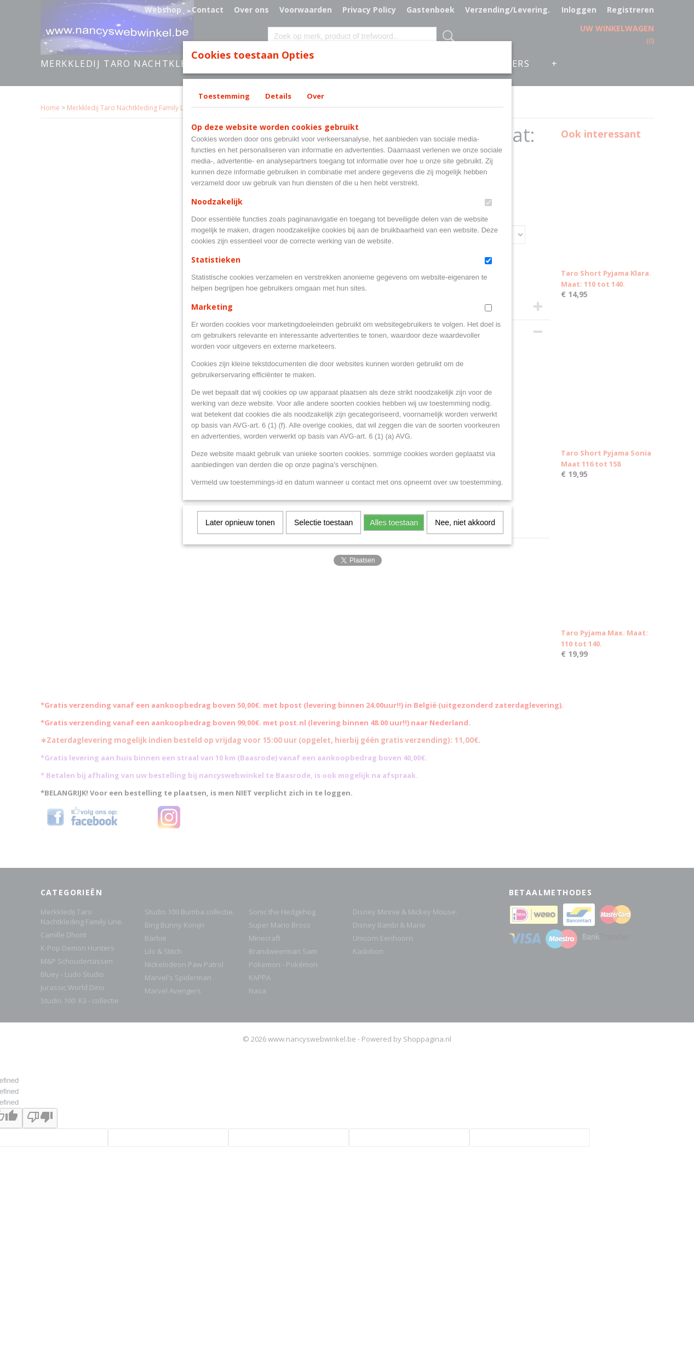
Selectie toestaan (323, 522)
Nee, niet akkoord (465, 522)
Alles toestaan (394, 522)
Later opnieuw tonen (240, 522)
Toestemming (224, 96)
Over (315, 96)
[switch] (488, 202)
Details (278, 96)
